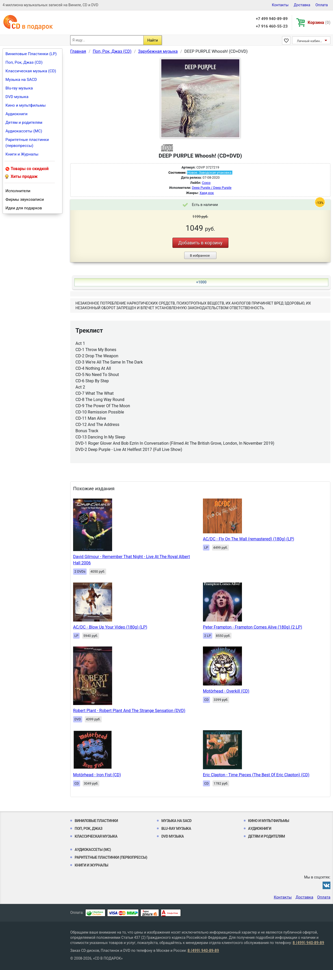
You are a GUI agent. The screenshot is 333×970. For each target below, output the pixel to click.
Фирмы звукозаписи (24, 199)
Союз (206, 183)
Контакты (280, 5)
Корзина (319, 22)
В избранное (200, 255)
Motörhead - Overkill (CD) (226, 691)
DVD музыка (16, 96)
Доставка (302, 5)
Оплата (321, 5)
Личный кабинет (310, 41)
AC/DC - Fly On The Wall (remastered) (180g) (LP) (248, 538)
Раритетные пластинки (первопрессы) (27, 142)
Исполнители (17, 191)
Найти (152, 40)
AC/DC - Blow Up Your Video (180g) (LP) (110, 627)
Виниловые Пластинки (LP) (31, 53)
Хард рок (207, 193)
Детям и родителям (23, 122)
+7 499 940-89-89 (271, 18)
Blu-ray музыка (19, 88)
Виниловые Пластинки (96, 821)
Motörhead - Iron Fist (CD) (97, 774)
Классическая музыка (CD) (30, 71)
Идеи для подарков (23, 208)
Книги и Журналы (22, 154)
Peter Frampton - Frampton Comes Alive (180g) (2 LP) (252, 627)
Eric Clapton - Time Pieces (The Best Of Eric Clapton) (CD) (256, 774)
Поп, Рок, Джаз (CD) (24, 62)
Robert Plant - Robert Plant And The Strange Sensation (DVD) (129, 710)
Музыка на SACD (21, 79)
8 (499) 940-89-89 (308, 943)
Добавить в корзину (200, 242)
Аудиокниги (16, 114)
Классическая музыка (96, 836)
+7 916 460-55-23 (271, 26)
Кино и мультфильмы (25, 105)
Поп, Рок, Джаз (89, 828)
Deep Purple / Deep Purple (212, 188)
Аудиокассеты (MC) (23, 131)
